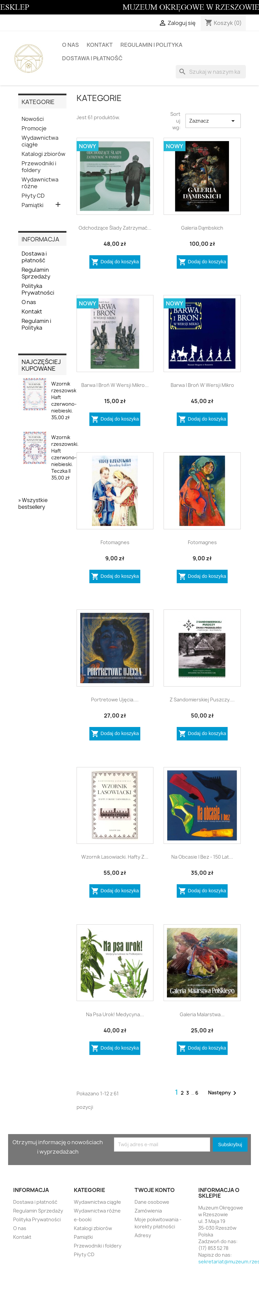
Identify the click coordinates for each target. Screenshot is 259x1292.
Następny (223, 1093)
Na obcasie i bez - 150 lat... (202, 857)
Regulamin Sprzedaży (36, 273)
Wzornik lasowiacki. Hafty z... (114, 857)
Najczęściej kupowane (41, 365)
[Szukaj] (211, 71)
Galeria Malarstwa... (202, 1014)
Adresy (143, 1235)
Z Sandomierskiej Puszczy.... (202, 699)
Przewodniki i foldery (39, 167)
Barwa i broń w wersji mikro (202, 385)
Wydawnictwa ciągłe (40, 141)
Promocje (34, 128)
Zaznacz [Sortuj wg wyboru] (213, 121)
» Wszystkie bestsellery (33, 503)
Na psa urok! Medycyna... (115, 1014)
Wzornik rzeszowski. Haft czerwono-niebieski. (65, 400)
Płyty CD (33, 195)
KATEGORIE (38, 102)
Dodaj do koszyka (115, 262)
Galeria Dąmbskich (202, 228)
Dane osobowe (152, 1202)
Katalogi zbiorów (43, 154)
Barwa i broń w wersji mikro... (115, 385)
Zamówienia (148, 1210)
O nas (70, 44)
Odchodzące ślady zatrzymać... (115, 228)
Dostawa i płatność (92, 58)
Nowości (33, 119)
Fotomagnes (115, 542)
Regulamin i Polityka (151, 44)
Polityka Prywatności (38, 289)
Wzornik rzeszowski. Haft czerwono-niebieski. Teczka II (65, 457)
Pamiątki (33, 205)
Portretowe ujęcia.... (115, 699)
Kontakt (100, 44)
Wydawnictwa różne (40, 183)
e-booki (82, 1219)
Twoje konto (155, 1190)
